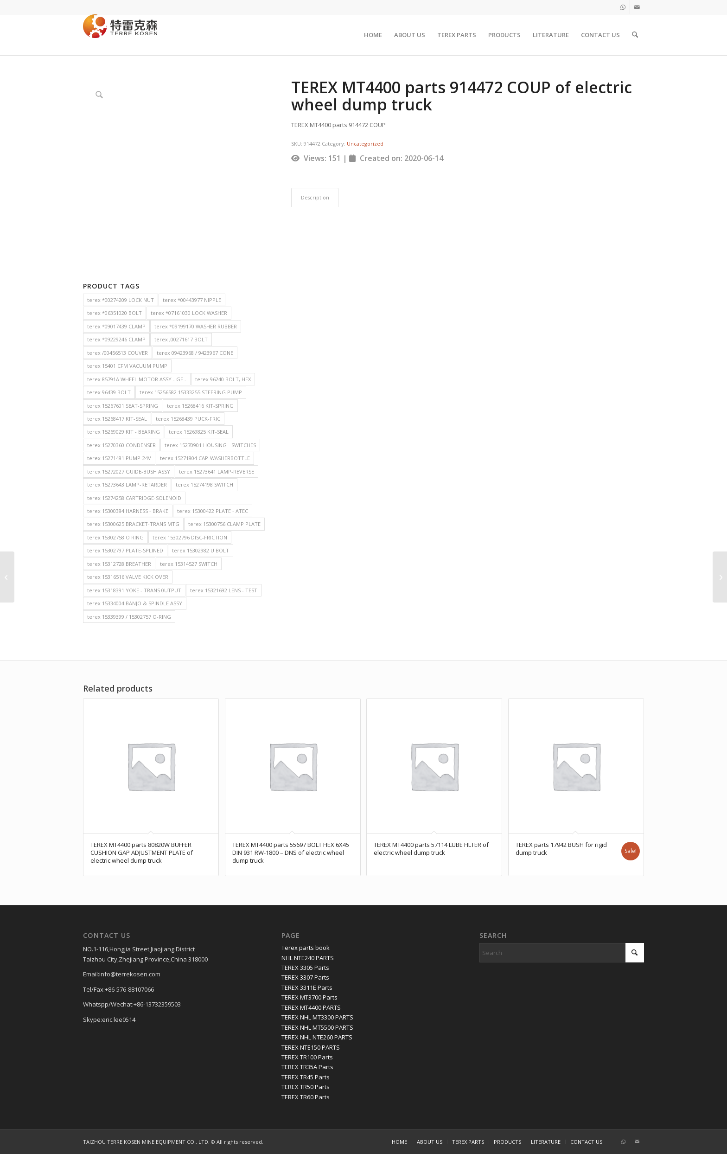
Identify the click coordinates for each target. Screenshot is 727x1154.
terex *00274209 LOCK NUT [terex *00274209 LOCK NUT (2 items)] (120, 299)
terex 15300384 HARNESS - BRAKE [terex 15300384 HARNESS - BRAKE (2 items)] (127, 510)
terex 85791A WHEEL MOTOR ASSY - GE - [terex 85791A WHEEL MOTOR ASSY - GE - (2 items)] (136, 379)
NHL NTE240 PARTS (307, 958)
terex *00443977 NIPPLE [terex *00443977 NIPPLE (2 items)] (192, 299)
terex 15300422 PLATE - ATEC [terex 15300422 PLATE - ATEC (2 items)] (212, 510)
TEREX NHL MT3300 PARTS (317, 1017)
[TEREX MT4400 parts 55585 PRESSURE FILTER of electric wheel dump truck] (7, 577)
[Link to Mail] (637, 7)
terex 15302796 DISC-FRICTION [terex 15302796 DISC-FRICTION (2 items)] (190, 537)
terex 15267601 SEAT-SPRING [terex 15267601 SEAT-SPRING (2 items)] (122, 405)
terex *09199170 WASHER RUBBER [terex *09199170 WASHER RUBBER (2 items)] (195, 326)
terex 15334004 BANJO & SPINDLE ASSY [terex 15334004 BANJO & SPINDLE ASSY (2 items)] (134, 603)
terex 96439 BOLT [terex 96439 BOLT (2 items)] (109, 392)
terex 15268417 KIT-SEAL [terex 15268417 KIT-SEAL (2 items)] (117, 418)
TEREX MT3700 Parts (309, 997)
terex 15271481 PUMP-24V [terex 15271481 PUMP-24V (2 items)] (119, 458)
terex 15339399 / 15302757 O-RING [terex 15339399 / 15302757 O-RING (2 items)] (129, 616)
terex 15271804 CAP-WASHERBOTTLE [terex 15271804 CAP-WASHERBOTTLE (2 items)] (205, 458)
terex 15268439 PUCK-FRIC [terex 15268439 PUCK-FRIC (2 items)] (188, 418)
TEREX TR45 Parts (305, 1077)
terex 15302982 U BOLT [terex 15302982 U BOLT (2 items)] (200, 550)
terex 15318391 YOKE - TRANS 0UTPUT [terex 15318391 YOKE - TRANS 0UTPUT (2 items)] (134, 590)
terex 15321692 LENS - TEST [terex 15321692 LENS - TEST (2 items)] (223, 590)
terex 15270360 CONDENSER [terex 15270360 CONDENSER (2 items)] (121, 445)
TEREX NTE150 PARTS (310, 1047)
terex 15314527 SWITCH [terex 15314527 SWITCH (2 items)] (188, 563)
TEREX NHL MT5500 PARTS (317, 1027)
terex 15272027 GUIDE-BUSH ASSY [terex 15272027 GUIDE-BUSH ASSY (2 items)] (128, 471)
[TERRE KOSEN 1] (120, 34)
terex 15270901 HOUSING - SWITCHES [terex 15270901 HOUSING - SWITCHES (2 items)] (210, 445)
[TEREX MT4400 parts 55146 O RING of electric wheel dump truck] (720, 577)
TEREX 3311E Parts (306, 987)
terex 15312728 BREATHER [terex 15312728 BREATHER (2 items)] (119, 563)
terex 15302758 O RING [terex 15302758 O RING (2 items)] (115, 537)
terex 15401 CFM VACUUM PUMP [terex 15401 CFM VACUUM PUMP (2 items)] (127, 365)
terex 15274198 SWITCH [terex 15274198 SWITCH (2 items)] (204, 484)
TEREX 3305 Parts (305, 967)
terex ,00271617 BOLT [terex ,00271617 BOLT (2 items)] (181, 339)
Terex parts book (305, 947)
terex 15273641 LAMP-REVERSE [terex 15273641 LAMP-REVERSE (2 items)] (216, 471)
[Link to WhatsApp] (623, 7)
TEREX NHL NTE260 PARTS (316, 1037)
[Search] (635, 34)
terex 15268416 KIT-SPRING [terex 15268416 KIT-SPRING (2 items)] (200, 405)
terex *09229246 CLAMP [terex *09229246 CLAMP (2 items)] (116, 339)
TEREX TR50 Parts (305, 1087)
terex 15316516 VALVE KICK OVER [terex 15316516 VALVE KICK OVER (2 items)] (127, 576)
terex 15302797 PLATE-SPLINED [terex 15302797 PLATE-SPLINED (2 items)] (125, 550)
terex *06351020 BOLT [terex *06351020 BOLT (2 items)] (114, 312)
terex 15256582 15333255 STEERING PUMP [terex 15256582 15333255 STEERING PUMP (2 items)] (191, 392)
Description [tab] (315, 197)
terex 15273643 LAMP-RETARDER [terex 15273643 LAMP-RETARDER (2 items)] (127, 484)
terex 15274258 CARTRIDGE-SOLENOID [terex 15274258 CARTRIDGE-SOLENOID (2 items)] (134, 497)
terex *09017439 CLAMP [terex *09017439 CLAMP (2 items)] (116, 326)
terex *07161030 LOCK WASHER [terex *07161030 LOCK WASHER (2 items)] (189, 312)
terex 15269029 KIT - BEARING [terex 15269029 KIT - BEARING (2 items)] (123, 431)
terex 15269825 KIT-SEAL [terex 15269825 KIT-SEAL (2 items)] (199, 431)
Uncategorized (365, 143)
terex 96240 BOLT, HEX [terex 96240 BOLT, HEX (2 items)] (223, 379)
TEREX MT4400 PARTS (311, 1007)
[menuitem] (373, 34)
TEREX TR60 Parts (305, 1097)
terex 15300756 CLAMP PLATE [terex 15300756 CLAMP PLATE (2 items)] (224, 523)
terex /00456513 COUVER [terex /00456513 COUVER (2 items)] (117, 352)
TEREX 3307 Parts (305, 977)
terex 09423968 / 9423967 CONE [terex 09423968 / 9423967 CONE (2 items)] (195, 352)
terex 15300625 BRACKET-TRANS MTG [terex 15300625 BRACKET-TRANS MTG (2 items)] (133, 523)
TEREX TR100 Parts (307, 1057)
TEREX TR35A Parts (307, 1067)
